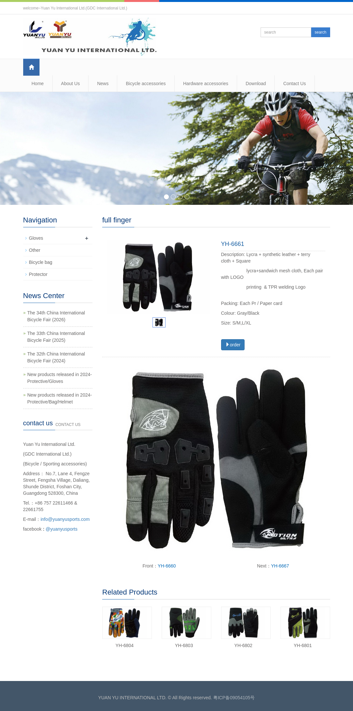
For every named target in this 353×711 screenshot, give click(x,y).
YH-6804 (125, 645)
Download (256, 83)
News (102, 83)
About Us (70, 83)
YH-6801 (303, 645)
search (320, 32)
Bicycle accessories (146, 83)
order (233, 344)
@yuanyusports (61, 529)
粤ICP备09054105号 (234, 697)
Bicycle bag (41, 262)
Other (34, 250)
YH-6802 (243, 645)
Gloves (36, 238)
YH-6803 (184, 645)
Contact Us (294, 83)
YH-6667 (280, 565)
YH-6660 (167, 565)
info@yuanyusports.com (64, 519)
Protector (38, 274)
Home (38, 83)
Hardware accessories (206, 83)
